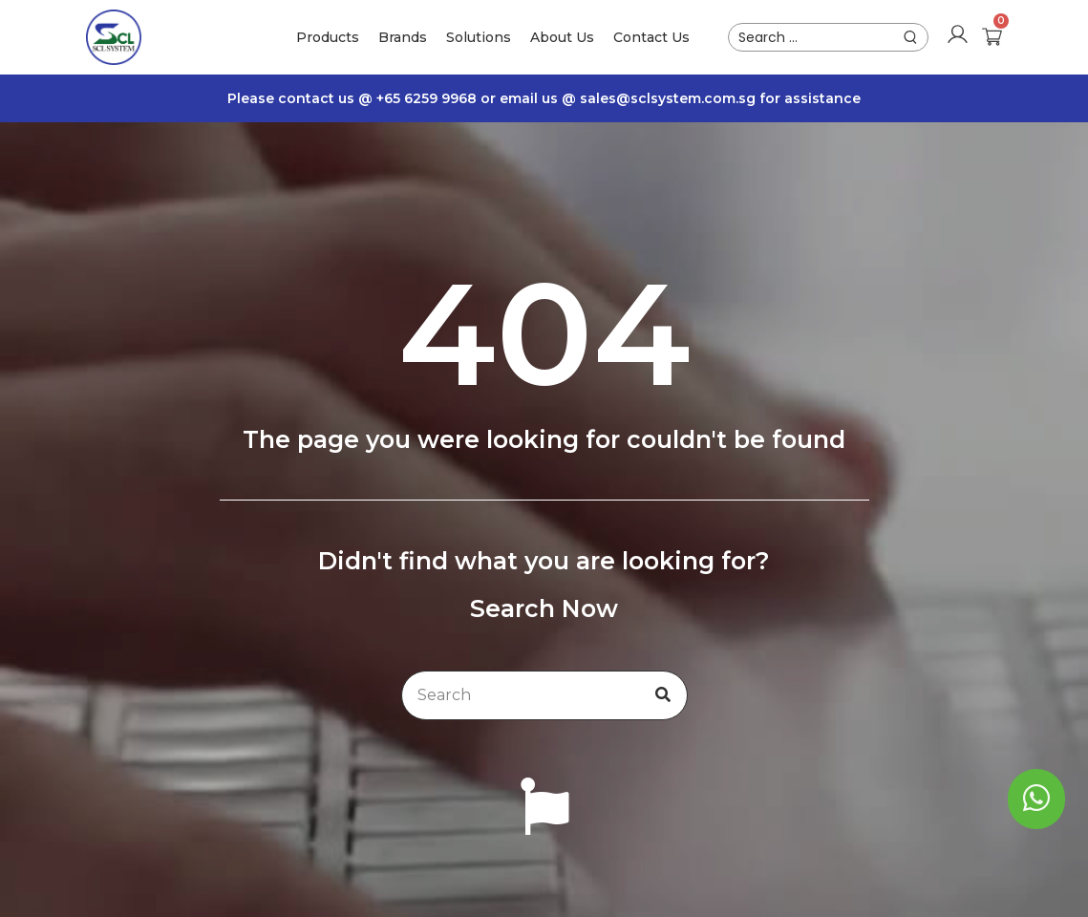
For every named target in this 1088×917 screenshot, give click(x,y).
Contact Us (651, 37)
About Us (562, 37)
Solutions (478, 37)
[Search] (663, 695)
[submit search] (910, 37)
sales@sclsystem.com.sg (668, 98)
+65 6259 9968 (428, 98)
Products (327, 37)
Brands (402, 37)
